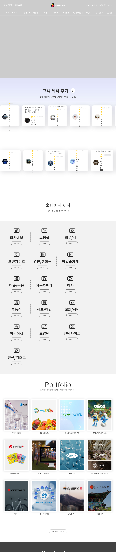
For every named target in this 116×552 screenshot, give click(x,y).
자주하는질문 (102, 5)
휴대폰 (92, 521)
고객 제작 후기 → (58, 90)
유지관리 (110, 5)
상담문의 (67, 546)
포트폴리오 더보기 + (58, 483)
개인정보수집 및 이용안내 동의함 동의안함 (71, 538)
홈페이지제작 (11, 12)
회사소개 (88, 5)
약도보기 (45, 522)
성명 (64, 521)
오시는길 (94, 5)
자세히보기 (90, 538)
